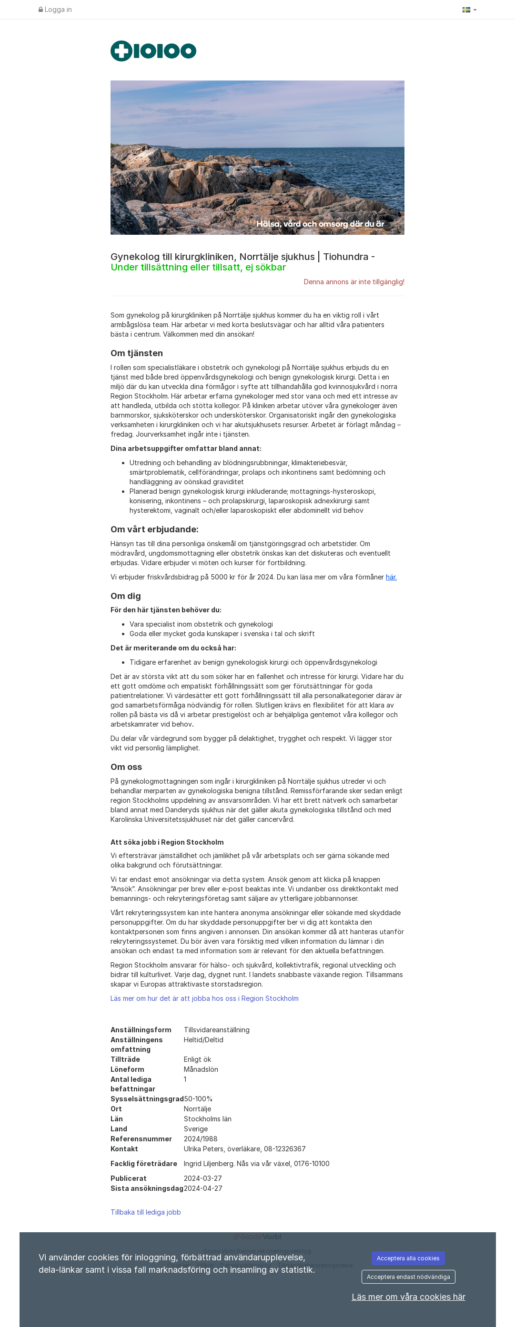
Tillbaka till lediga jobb (146, 1212)
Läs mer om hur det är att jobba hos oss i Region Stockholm (205, 998)
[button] (470, 9)
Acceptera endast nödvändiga (408, 1276)
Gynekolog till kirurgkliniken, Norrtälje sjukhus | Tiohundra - (243, 261)
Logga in (55, 9)
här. (391, 577)
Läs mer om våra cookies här (408, 1297)
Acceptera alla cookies (408, 1258)
